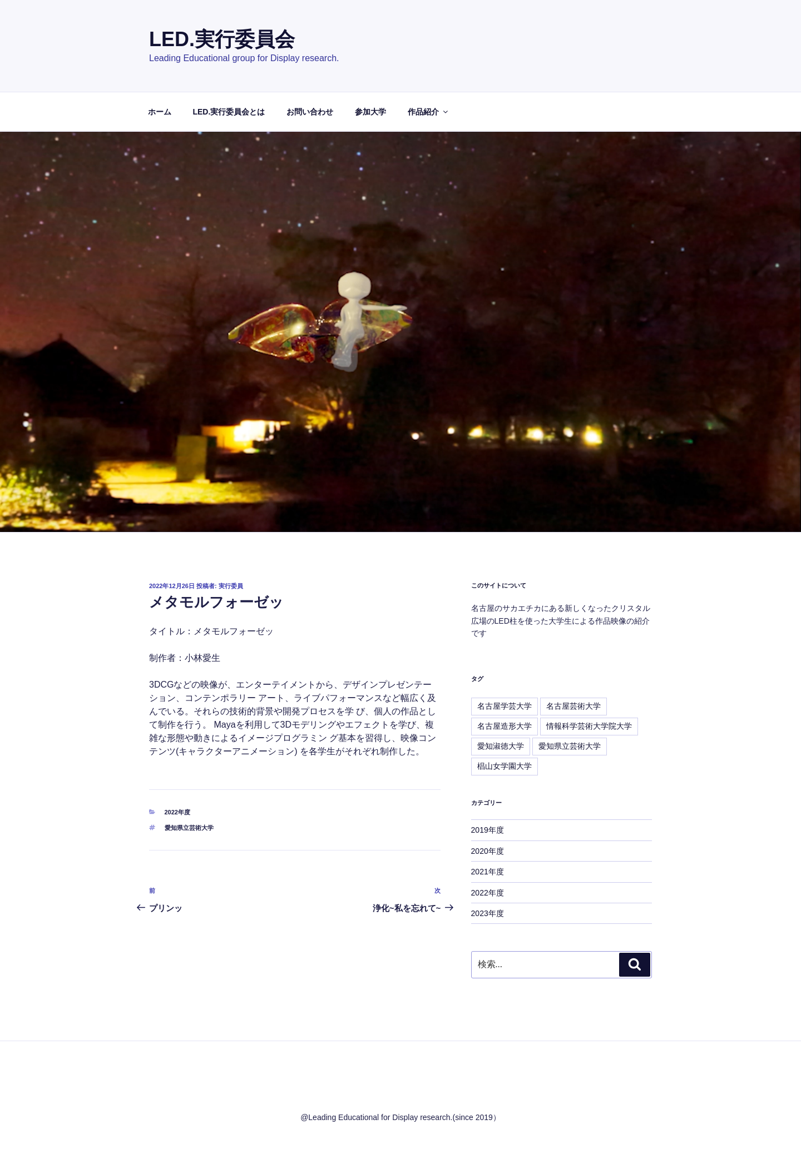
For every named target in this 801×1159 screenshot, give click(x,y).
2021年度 (487, 871)
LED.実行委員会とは (228, 111)
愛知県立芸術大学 (189, 827)
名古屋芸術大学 (573, 706)
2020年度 (487, 851)
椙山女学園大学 (504, 766)
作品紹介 (428, 111)
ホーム (159, 111)
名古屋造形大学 (504, 726)
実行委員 (231, 586)
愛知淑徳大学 (500, 746)
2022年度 (177, 812)
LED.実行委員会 (222, 39)
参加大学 (370, 111)
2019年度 (487, 829)
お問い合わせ (309, 111)
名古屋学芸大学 (504, 706)
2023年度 (487, 913)
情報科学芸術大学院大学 (589, 726)
